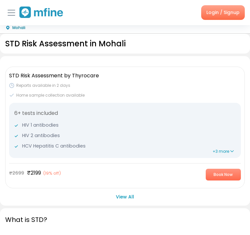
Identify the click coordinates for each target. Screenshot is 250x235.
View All (125, 197)
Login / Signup (223, 12)
